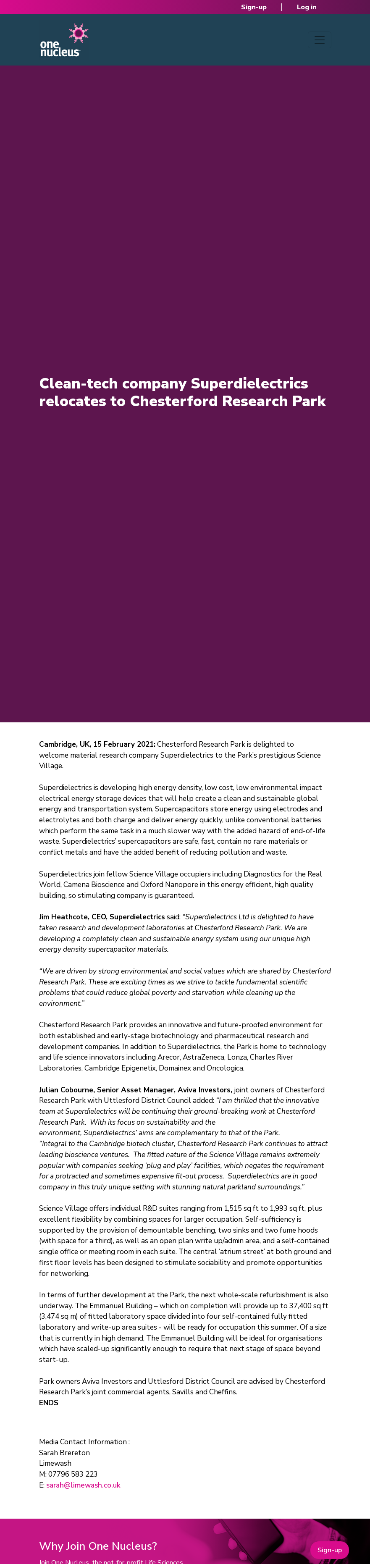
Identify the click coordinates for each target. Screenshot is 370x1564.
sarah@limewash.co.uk (83, 1485)
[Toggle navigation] (319, 39)
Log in (307, 7)
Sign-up (254, 7)
